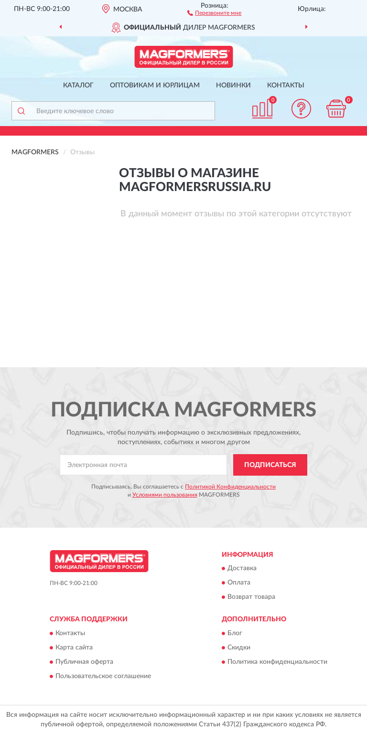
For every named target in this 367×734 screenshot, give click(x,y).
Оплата (238, 583)
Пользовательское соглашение (103, 676)
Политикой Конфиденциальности (230, 486)
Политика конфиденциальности (277, 662)
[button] (214, 12)
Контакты (285, 85)
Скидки (238, 647)
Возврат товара (251, 597)
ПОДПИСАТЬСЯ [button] (270, 465)
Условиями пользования (164, 495)
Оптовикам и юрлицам (155, 85)
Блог (234, 633)
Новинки (233, 85)
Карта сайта (74, 647)
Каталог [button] (78, 85)
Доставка (242, 568)
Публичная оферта (84, 662)
